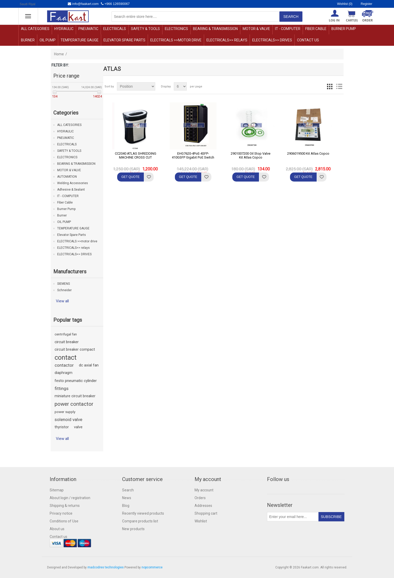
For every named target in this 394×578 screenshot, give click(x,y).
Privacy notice (61, 513)
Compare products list (140, 521)
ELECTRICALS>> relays (226, 40)
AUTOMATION (67, 176)
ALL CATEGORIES (35, 29)
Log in (334, 20)
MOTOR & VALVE (256, 29)
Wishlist (201, 521)
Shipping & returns (65, 506)
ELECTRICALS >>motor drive (176, 40)
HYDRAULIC (63, 29)
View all (62, 301)
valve (78, 427)
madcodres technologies (105, 567)
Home (59, 54)
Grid (330, 86)
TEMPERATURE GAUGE (80, 40)
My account (204, 490)
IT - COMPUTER (287, 29)
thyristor (62, 427)
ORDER (367, 20)
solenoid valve (68, 419)
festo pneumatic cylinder (76, 380)
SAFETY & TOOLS (145, 29)
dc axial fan (89, 365)
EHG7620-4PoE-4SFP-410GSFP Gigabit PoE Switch (193, 156)
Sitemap (57, 490)
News (126, 498)
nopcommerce (152, 567)
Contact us (308, 40)
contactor (64, 365)
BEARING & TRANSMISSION (215, 29)
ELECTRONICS (176, 29)
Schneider (64, 290)
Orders (200, 498)
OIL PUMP (48, 40)
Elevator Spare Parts (124, 40)
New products (133, 529)
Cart (352, 20)
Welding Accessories (72, 183)
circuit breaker (67, 342)
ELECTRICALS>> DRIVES (272, 40)
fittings (62, 388)
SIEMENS (63, 284)
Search (128, 490)
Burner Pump (343, 29)
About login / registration (70, 498)
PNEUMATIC (88, 29)
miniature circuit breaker (75, 396)
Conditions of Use (64, 521)
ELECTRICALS (114, 29)
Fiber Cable (315, 29)
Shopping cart (206, 513)
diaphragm (63, 373)
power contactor (74, 404)
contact (66, 357)
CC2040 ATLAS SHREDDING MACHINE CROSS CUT (135, 156)
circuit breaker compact (75, 349)
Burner (28, 40)
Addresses (203, 506)
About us (57, 529)
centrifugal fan (66, 334)
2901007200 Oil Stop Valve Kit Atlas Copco (250, 156)
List (339, 86)
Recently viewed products (143, 513)
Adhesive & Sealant (71, 189)
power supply (65, 412)
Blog (125, 506)
